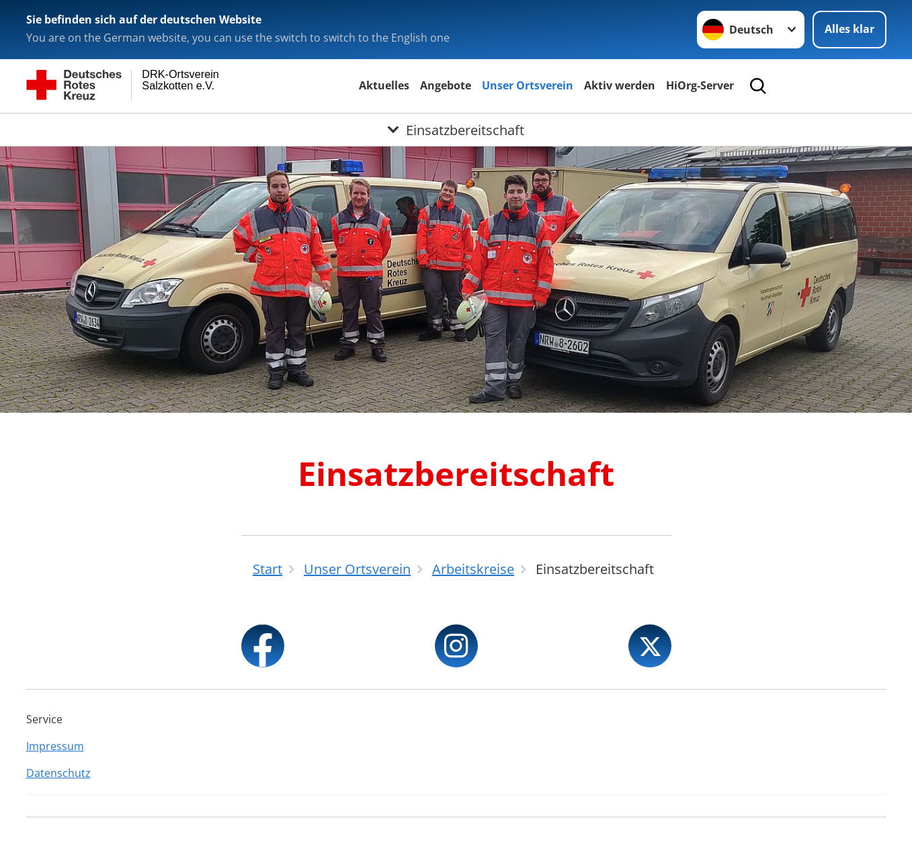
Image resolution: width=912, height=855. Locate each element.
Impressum (55, 746)
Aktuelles (384, 85)
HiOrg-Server (700, 85)
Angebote (445, 85)
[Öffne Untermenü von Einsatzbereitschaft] (456, 130)
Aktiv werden (619, 85)
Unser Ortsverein (527, 85)
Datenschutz (58, 773)
